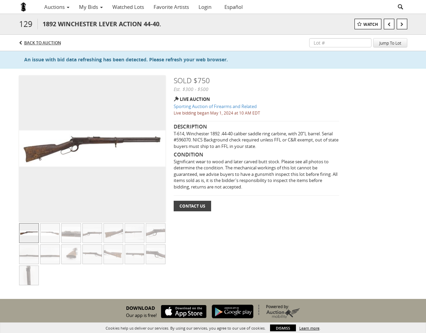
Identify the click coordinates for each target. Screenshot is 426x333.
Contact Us (192, 206)
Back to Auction (42, 43)
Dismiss (283, 328)
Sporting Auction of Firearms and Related (215, 106)
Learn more (309, 328)
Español (233, 6)
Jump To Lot (390, 43)
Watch (370, 24)
